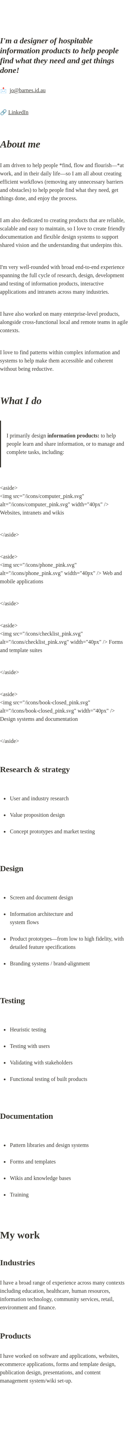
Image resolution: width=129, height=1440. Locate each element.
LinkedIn (18, 112)
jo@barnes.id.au (27, 90)
